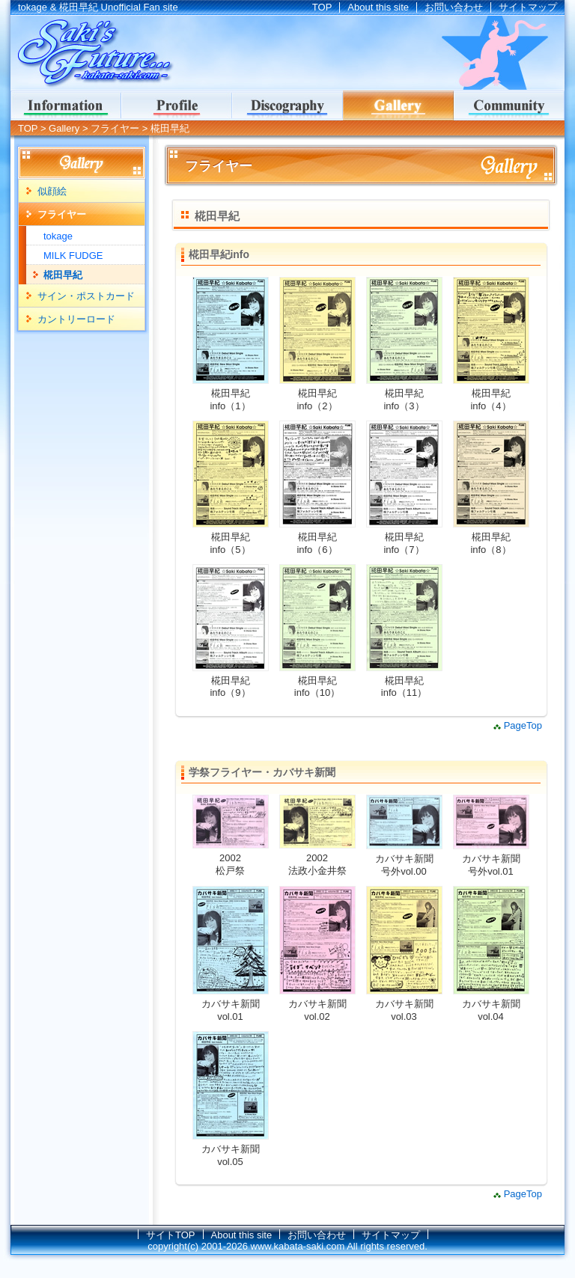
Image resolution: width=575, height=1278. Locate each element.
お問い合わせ (454, 7)
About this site (378, 7)
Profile (176, 105)
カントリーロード (76, 319)
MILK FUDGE (73, 255)
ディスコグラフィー (287, 105)
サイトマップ (528, 7)
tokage (58, 236)
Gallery (64, 128)
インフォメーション (65, 105)
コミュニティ (509, 105)
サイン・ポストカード (86, 296)
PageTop (523, 725)
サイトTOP (170, 1235)
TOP (322, 7)
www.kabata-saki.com (298, 1246)
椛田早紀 (62, 275)
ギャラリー (398, 105)
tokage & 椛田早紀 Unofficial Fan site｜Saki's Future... (92, 53)
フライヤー (115, 128)
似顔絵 (52, 191)
